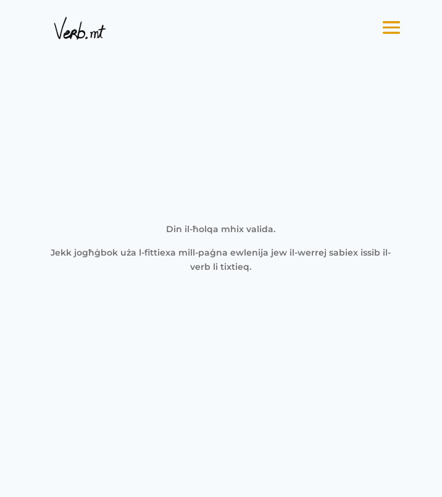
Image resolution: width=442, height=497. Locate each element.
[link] (80, 27)
